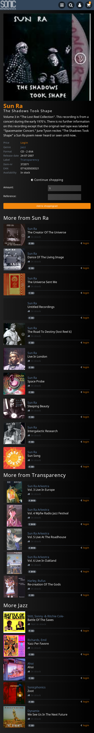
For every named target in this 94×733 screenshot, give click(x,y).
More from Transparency (34, 475)
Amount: (8, 187)
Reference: (9, 196)
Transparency (30, 159)
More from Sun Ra (26, 217)
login (86, 243)
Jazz (23, 147)
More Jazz (15, 605)
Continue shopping (47, 180)
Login (24, 142)
